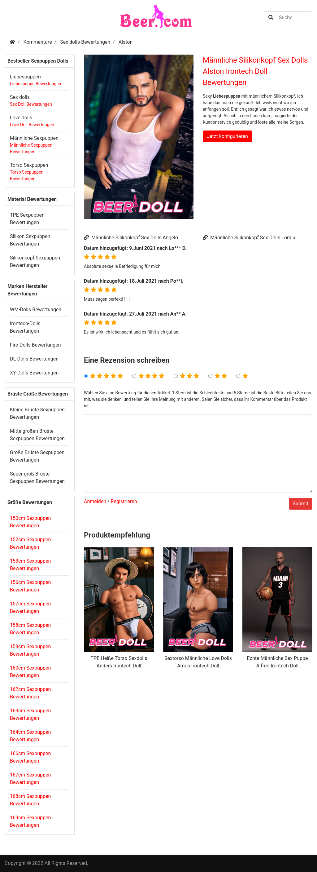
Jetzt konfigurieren (227, 136)
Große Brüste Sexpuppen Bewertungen (37, 456)
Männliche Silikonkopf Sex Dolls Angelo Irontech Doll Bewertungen (131, 238)
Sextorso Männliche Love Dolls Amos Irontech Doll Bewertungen (198, 662)
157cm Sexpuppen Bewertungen (30, 607)
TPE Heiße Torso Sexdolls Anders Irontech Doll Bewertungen (119, 662)
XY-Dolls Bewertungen (34, 373)
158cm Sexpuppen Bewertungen (30, 628)
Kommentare (38, 42)
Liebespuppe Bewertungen (35, 83)
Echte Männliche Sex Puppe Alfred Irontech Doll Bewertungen (277, 662)
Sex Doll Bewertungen (31, 104)
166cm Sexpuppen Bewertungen (30, 757)
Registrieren (124, 501)
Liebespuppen (25, 77)
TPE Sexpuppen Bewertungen (27, 218)
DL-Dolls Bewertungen (34, 359)
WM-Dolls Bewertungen (35, 309)
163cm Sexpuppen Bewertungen (30, 714)
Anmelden (95, 501)
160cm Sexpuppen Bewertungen (30, 671)
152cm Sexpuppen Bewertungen (30, 543)
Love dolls (21, 118)
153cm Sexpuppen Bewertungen (30, 564)
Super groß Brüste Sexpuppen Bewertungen (37, 477)
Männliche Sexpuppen (34, 138)
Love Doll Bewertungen (32, 124)
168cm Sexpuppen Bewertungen (30, 800)
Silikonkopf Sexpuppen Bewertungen (35, 261)
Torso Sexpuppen (29, 165)
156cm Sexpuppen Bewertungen (30, 586)
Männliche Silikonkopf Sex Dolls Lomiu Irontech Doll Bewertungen (249, 238)
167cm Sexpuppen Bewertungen (30, 778)
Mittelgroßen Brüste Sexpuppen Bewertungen (37, 434)
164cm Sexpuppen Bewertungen (30, 735)
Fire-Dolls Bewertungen (35, 345)
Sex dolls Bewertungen (85, 42)
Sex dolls (20, 97)
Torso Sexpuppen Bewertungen (26, 175)
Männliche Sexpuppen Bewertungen (31, 148)
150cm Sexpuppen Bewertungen (30, 522)
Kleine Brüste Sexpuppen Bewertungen (37, 413)
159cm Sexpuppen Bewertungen (30, 650)
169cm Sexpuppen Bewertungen (30, 821)
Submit (300, 504)
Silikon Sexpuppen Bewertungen (30, 240)
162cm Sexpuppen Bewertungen (30, 693)
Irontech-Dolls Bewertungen (25, 327)
